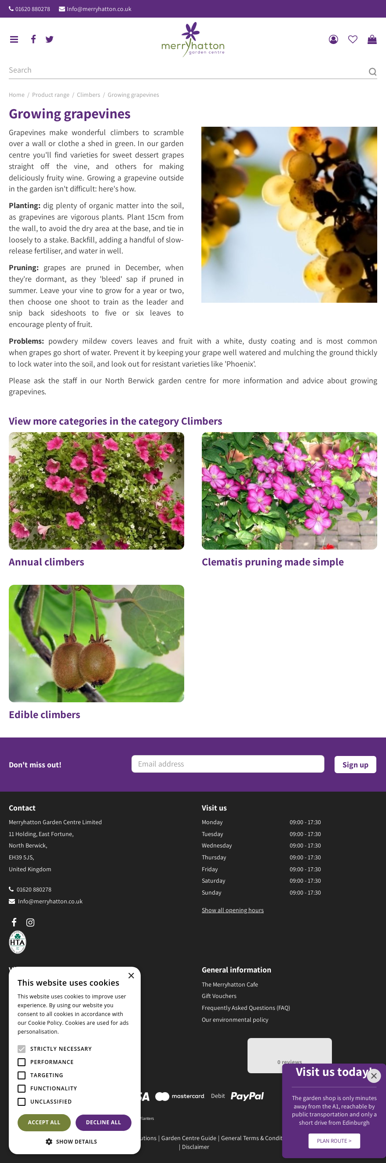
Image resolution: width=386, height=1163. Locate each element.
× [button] (130, 976)
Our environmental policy (235, 1020)
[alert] (75, 1060)
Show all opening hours (233, 910)
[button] (75, 1141)
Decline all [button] (103, 1122)
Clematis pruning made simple (273, 561)
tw (49, 39)
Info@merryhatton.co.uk (99, 9)
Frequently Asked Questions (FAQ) (246, 1008)
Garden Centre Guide (188, 1138)
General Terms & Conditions (257, 1138)
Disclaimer (195, 1147)
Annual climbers (46, 561)
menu (14, 39)
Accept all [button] (44, 1122)
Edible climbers (44, 714)
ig (30, 922)
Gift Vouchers (219, 996)
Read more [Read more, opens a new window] (75, 1031)
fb (33, 39)
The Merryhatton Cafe (230, 984)
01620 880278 (32, 9)
